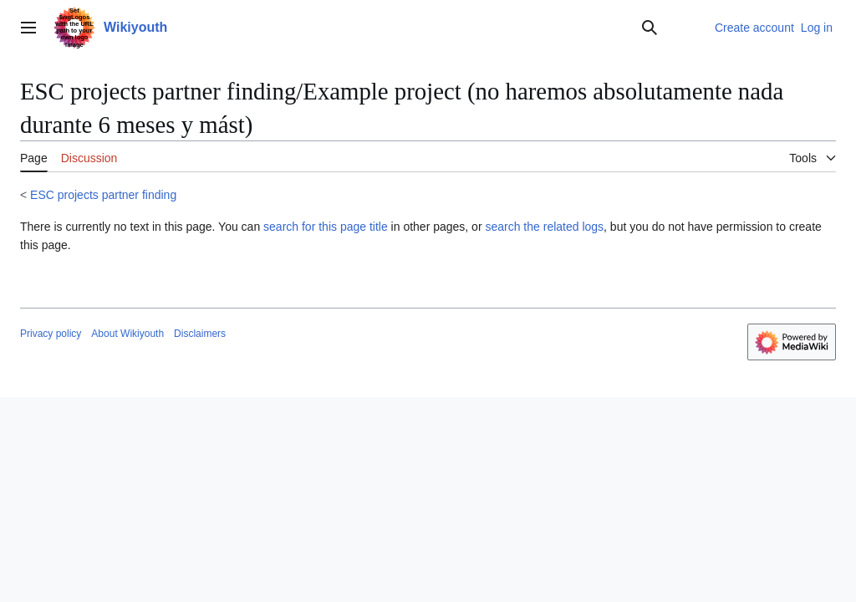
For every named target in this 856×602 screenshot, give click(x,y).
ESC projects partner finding (103, 195)
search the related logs (544, 226)
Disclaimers (200, 333)
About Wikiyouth (127, 333)
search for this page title (325, 226)
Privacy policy (50, 333)
